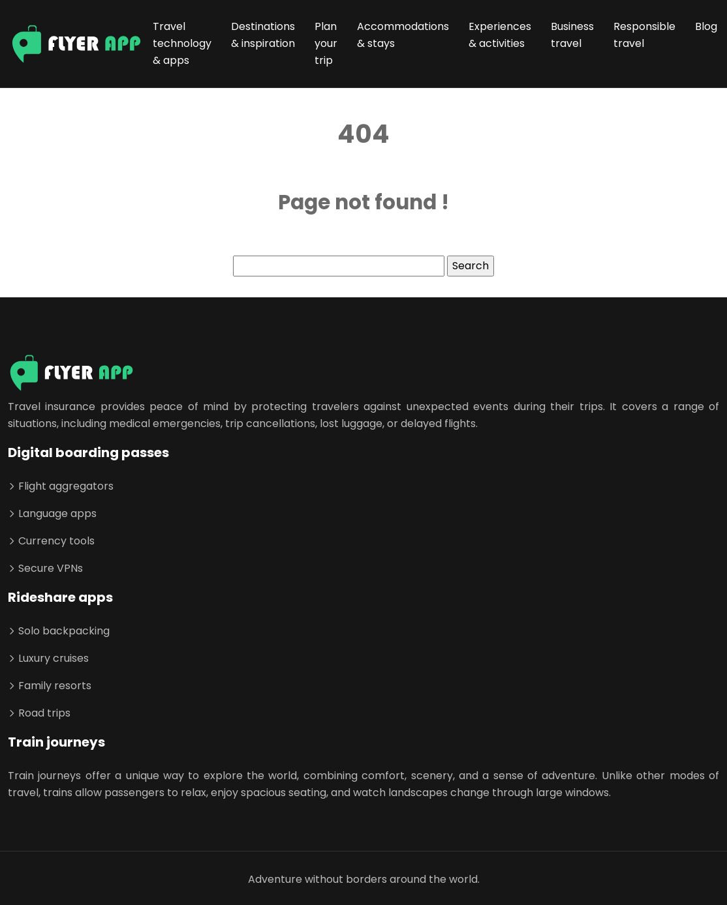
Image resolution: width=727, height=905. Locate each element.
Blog (706, 26)
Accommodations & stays (403, 35)
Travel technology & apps (182, 43)
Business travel (572, 35)
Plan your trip (326, 43)
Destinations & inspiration (263, 35)
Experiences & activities (500, 35)
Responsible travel (644, 35)
